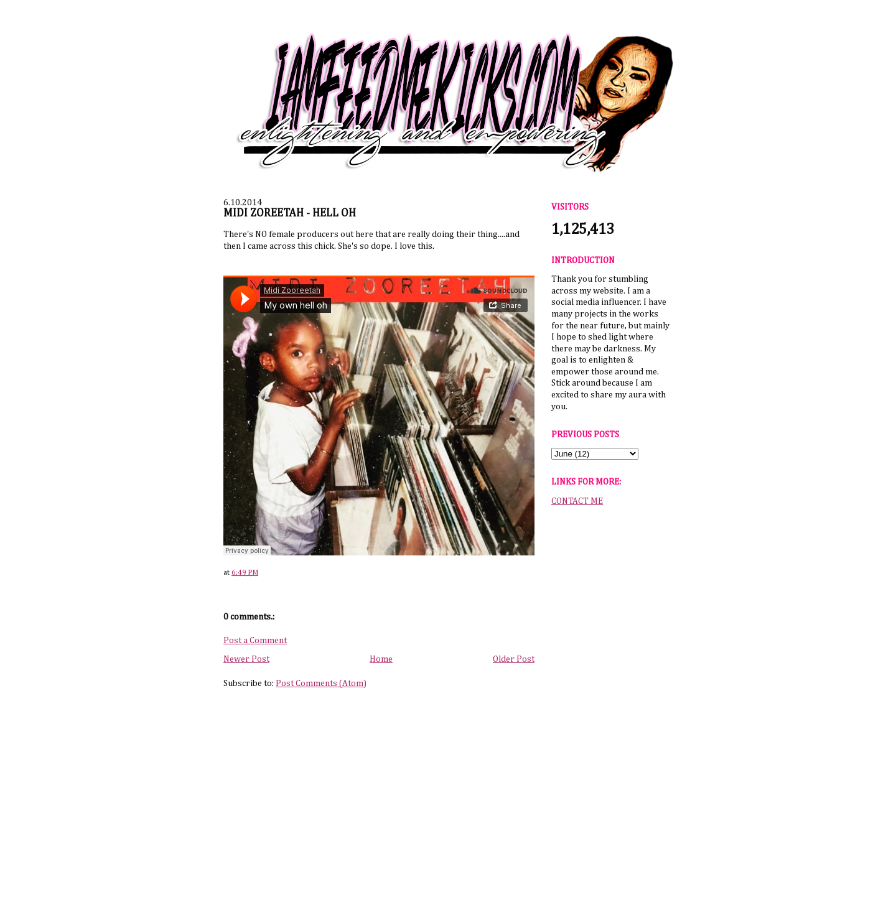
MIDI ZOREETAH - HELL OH (289, 213)
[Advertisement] (610, 708)
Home (381, 659)
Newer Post (246, 659)
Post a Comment (255, 640)
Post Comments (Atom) (321, 683)
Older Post (513, 659)
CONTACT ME (577, 501)
